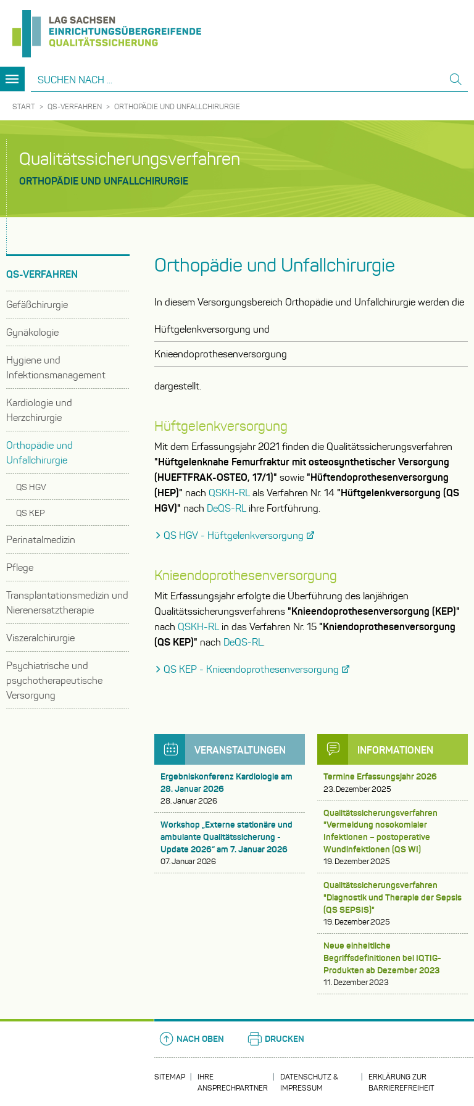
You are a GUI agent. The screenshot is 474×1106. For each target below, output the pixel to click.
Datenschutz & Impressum (309, 1082)
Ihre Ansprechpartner (233, 1082)
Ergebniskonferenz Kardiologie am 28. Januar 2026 (229, 789)
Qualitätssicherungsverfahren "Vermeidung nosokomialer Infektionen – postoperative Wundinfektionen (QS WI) (392, 837)
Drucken (275, 1038)
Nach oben (191, 1038)
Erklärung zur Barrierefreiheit (401, 1082)
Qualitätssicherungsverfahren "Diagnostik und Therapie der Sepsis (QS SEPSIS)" (392, 903)
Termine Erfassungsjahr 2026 (392, 783)
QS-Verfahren (75, 106)
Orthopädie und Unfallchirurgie (177, 106)
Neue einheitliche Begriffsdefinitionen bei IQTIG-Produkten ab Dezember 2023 (392, 964)
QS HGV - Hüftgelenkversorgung (234, 535)
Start (23, 106)
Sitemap (169, 1076)
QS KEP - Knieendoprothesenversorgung (251, 669)
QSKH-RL (229, 493)
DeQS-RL (226, 508)
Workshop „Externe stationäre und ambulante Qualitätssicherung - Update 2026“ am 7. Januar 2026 (229, 843)
